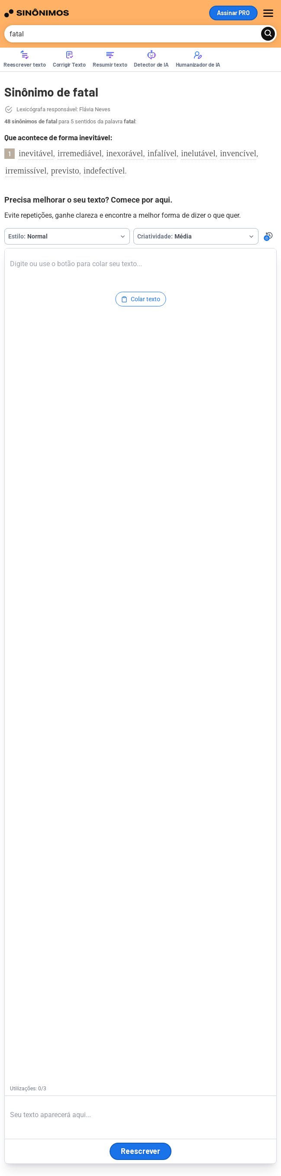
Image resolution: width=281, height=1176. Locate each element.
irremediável (80, 153)
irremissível (26, 170)
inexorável (124, 153)
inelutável (198, 153)
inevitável (36, 153)
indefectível (104, 170)
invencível (238, 153)
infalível (162, 153)
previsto (65, 170)
